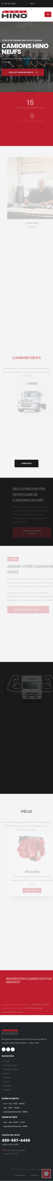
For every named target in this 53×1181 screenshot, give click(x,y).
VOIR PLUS (26, 463)
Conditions (35, 1175)
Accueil (7, 1061)
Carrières (7, 1086)
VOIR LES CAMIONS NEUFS (23, 76)
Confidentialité (19, 1175)
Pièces (6, 1073)
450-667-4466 (9, 4)
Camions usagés (11, 1069)
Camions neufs (10, 1065)
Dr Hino (6, 1082)
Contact (7, 1090)
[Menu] (48, 14)
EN (32, 4)
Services (7, 1077)
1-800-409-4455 (10, 1144)
